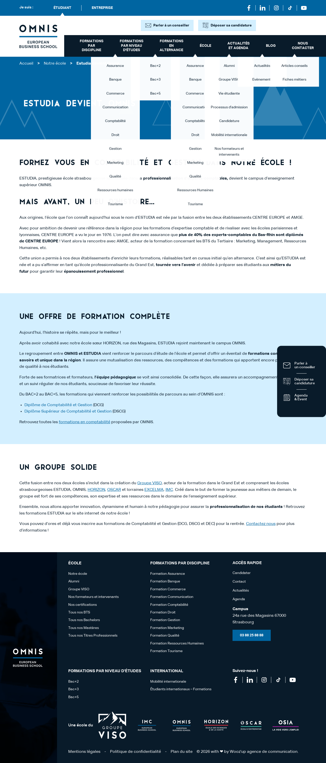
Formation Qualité (164, 635)
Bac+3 (73, 689)
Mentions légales (84, 752)
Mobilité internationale (168, 681)
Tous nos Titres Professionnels (92, 635)
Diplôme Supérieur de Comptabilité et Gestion (68, 411)
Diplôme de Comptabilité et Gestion (58, 405)
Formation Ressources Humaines (177, 643)
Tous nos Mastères (83, 628)
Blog (271, 46)
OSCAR (114, 490)
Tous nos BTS (79, 612)
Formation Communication (171, 597)
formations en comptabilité (84, 422)
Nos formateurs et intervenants (93, 597)
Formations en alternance (171, 45)
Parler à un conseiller (171, 25)
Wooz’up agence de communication (263, 752)
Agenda (239, 599)
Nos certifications (82, 605)
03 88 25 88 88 (251, 635)
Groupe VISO (149, 483)
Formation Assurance (167, 574)
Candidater (242, 573)
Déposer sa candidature (231, 25)
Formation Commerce (168, 589)
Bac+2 (73, 681)
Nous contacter (303, 46)
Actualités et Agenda (238, 46)
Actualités (241, 590)
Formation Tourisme (166, 651)
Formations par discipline (91, 45)
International (166, 671)
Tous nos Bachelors (84, 620)
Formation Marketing (167, 628)
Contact (239, 581)
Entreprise (102, 8)
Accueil (26, 64)
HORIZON (96, 490)
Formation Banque (165, 581)
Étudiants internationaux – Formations (180, 689)
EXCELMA (154, 490)
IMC (169, 490)
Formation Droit (162, 612)
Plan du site (182, 752)
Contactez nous (261, 524)
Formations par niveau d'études (131, 45)
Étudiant (62, 8)
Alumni (73, 581)
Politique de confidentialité (135, 752)
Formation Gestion (165, 620)
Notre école (55, 64)
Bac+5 (73, 697)
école (205, 46)
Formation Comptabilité (169, 605)
